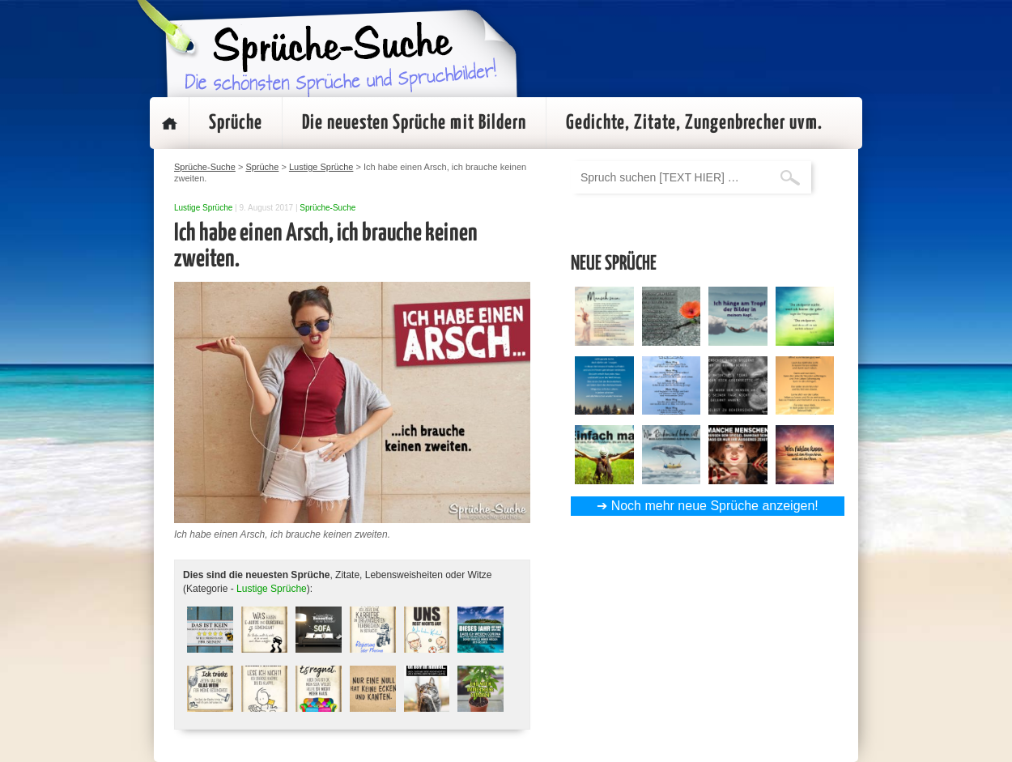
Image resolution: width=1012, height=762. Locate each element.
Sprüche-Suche (327, 207)
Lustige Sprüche (203, 207)
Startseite (169, 123)
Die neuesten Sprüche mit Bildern (414, 123)
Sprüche (235, 123)
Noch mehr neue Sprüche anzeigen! (715, 506)
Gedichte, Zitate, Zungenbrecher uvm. (694, 123)
